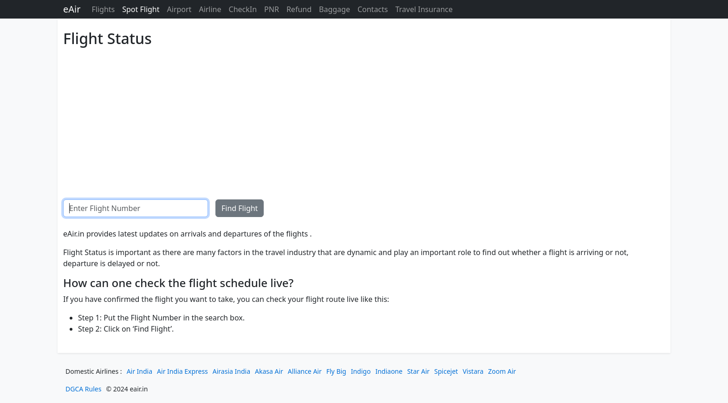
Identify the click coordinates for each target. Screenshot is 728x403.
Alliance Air (305, 371)
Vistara (472, 371)
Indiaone (389, 371)
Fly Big (336, 371)
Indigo (361, 371)
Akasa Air (269, 371)
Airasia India (231, 371)
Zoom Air (502, 371)
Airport (179, 9)
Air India (139, 371)
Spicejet (446, 371)
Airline (210, 9)
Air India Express (182, 371)
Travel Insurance (424, 9)
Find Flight (239, 208)
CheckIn (243, 9)
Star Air (418, 371)
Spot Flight (140, 9)
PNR (271, 9)
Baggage (334, 9)
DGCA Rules (83, 388)
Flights (103, 9)
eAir (71, 9)
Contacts (373, 9)
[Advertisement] (341, 116)
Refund (299, 9)
